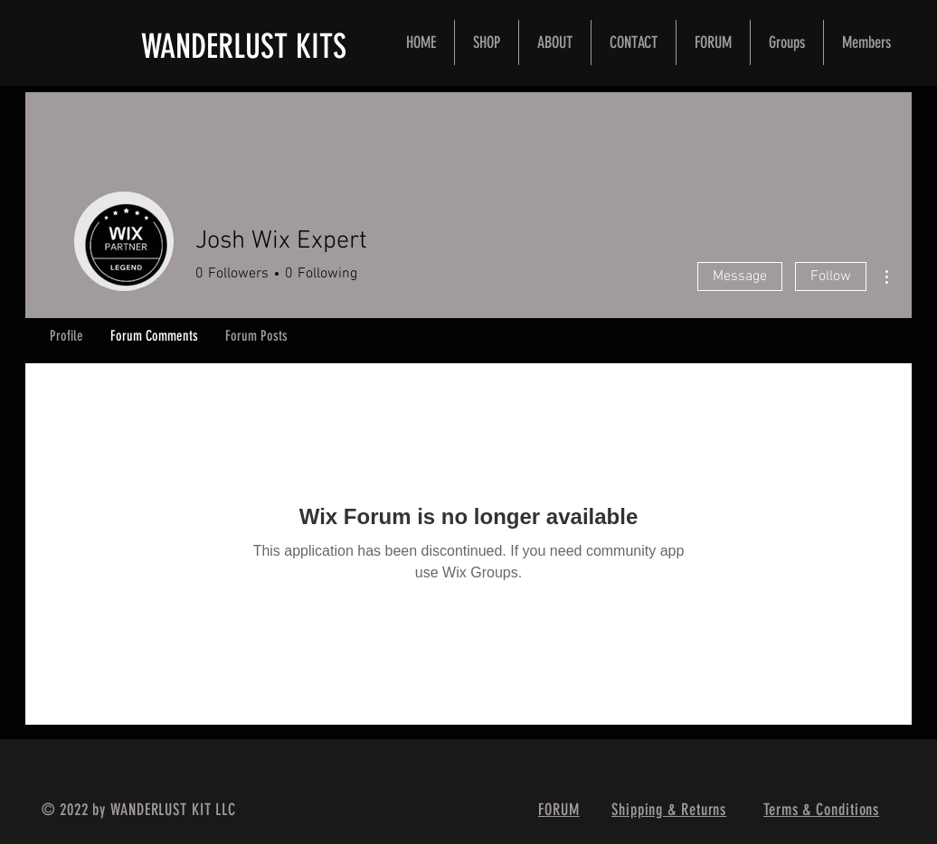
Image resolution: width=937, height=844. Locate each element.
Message (740, 276)
